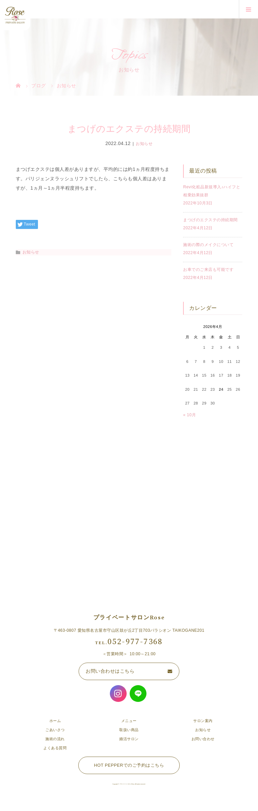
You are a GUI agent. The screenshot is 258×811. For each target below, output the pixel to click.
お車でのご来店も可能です (208, 269)
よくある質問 (55, 748)
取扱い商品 (129, 730)
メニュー (129, 721)
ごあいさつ (55, 730)
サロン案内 (203, 721)
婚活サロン (129, 739)
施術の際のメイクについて (208, 244)
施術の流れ (55, 739)
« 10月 (189, 415)
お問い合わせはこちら (110, 671)
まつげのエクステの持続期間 (210, 220)
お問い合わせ (203, 739)
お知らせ (144, 143)
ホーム (55, 721)
